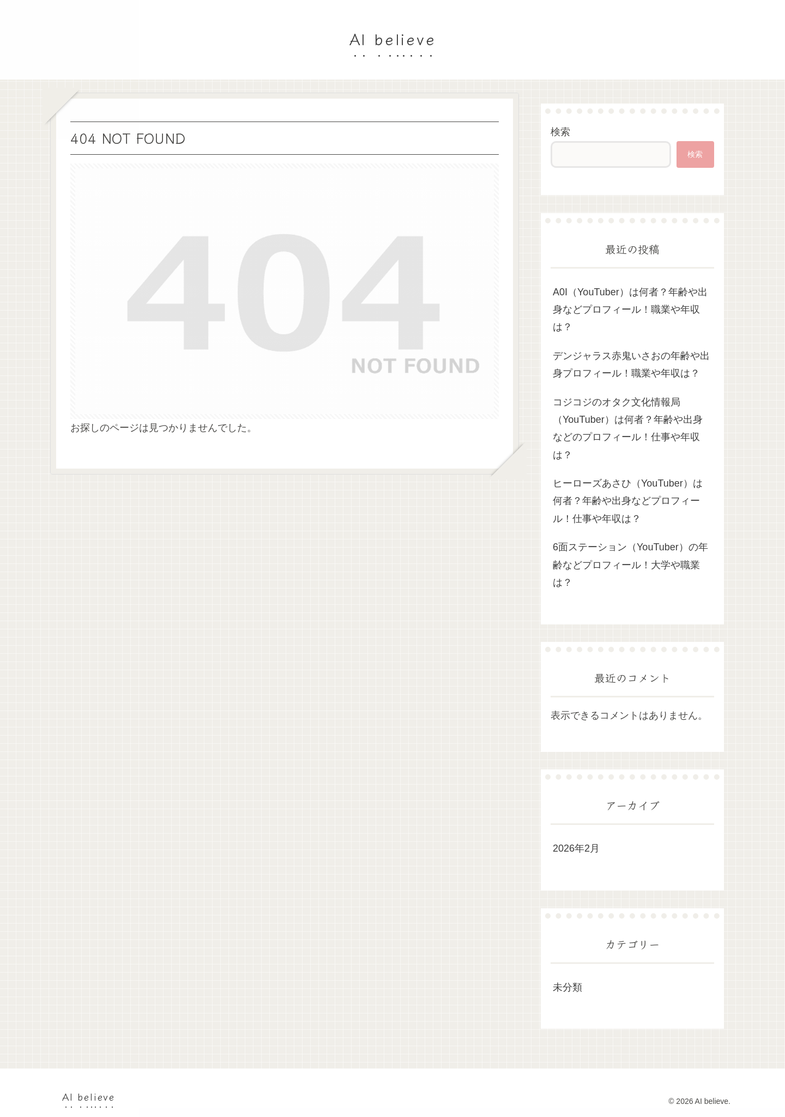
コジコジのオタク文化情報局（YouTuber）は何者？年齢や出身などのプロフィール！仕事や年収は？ (628, 428)
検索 (560, 131)
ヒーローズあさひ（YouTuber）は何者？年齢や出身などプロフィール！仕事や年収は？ (628, 501)
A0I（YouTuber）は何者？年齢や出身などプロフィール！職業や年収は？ (630, 310)
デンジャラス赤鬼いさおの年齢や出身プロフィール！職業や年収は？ (631, 364)
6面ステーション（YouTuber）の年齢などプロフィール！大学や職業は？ (630, 565)
